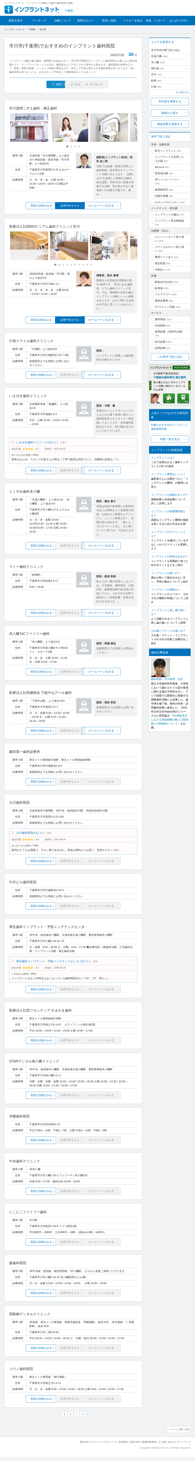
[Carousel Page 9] (87, 265)
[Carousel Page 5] (71, 265)
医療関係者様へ (147, 1445)
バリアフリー (163, 294)
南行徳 (157, 68)
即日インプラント (165, 150)
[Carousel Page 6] (75, 265)
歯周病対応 (161, 189)
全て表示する (182, 92)
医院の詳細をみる (30, 205)
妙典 (156, 80)
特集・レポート (156, 20)
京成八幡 (159, 56)
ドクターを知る (133, 20)
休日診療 (160, 341)
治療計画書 (161, 195)
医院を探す (16, 20)
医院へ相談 (109, 20)
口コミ (75, 84)
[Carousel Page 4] (79, 147)
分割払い (160, 269)
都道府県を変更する (170, 124)
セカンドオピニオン (167, 202)
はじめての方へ (179, 20)
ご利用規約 (117, 1445)
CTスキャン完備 (164, 306)
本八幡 (158, 62)
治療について (62, 20)
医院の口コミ (85, 20)
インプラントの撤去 (167, 214)
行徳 (156, 86)
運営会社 (77, 1445)
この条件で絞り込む (170, 356)
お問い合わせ (166, 1445)
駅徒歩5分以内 (163, 281)
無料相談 (160, 319)
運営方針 (131, 1445)
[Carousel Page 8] (83, 265)
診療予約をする (73, 205)
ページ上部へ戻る (180, 1434)
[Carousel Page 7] (79, 265)
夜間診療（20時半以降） (170, 331)
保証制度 (160, 263)
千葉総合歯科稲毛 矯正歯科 (169, 377)
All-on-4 (159, 167)
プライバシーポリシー (96, 1445)
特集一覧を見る (170, 439)
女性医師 (160, 325)
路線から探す (169, 112)
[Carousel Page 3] (75, 147)
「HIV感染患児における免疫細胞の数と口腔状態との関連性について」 (169, 719)
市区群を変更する (169, 101)
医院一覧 (35, 84)
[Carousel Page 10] (91, 265)
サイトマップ (183, 1445)
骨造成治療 (161, 173)
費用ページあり (164, 257)
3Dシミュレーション (167, 179)
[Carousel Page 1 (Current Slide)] (67, 147)
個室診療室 (161, 300)
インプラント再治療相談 (169, 220)
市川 (156, 74)
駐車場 (159, 288)
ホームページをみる (116, 205)
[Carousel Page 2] (71, 147)
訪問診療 (160, 347)
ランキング (39, 20)
